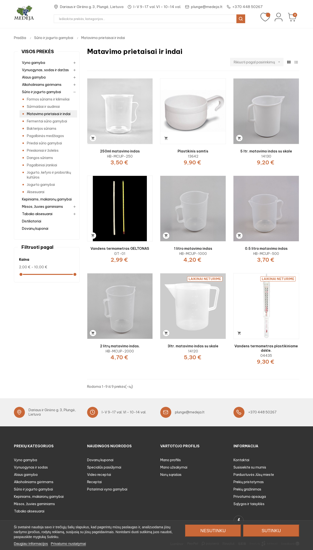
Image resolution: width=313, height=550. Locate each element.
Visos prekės (37, 51)
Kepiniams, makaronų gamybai (47, 199)
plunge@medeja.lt (206, 6)
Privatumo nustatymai (68, 543)
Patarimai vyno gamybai (107, 489)
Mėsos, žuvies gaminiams (42, 206)
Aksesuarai (35, 192)
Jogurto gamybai (41, 184)
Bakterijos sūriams (41, 128)
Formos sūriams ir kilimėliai (48, 99)
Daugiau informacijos (31, 543)
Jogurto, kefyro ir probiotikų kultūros (49, 175)
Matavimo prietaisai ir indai (49, 114)
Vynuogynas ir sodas (31, 467)
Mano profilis (170, 460)
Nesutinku (213, 530)
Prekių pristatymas (248, 482)
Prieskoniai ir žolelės (43, 150)
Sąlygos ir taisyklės (248, 504)
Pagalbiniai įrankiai (42, 165)
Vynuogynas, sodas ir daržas (45, 70)
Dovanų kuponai (35, 228)
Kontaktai (241, 460)
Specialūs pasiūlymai (104, 467)
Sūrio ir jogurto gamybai (41, 92)
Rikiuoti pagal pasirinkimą (258, 62)
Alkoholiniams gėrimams (41, 84)
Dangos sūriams (40, 158)
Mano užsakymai (173, 467)
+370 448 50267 (247, 6)
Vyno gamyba (33, 62)
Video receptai (99, 474)
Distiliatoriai (31, 221)
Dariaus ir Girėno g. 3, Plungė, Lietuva (91, 6)
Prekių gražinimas (247, 489)
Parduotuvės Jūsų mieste (253, 474)
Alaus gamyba (34, 77)
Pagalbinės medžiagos (45, 136)
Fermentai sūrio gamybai (47, 121)
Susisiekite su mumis (249, 467)
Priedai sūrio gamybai (44, 143)
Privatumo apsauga (249, 496)
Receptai (94, 482)
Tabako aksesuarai (37, 214)
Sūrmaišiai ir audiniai (43, 106)
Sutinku (271, 530)
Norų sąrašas (171, 474)
